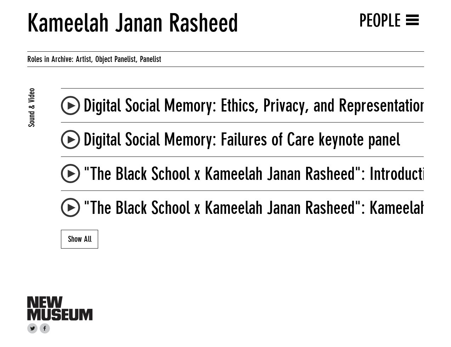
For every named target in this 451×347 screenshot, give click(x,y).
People (380, 20)
